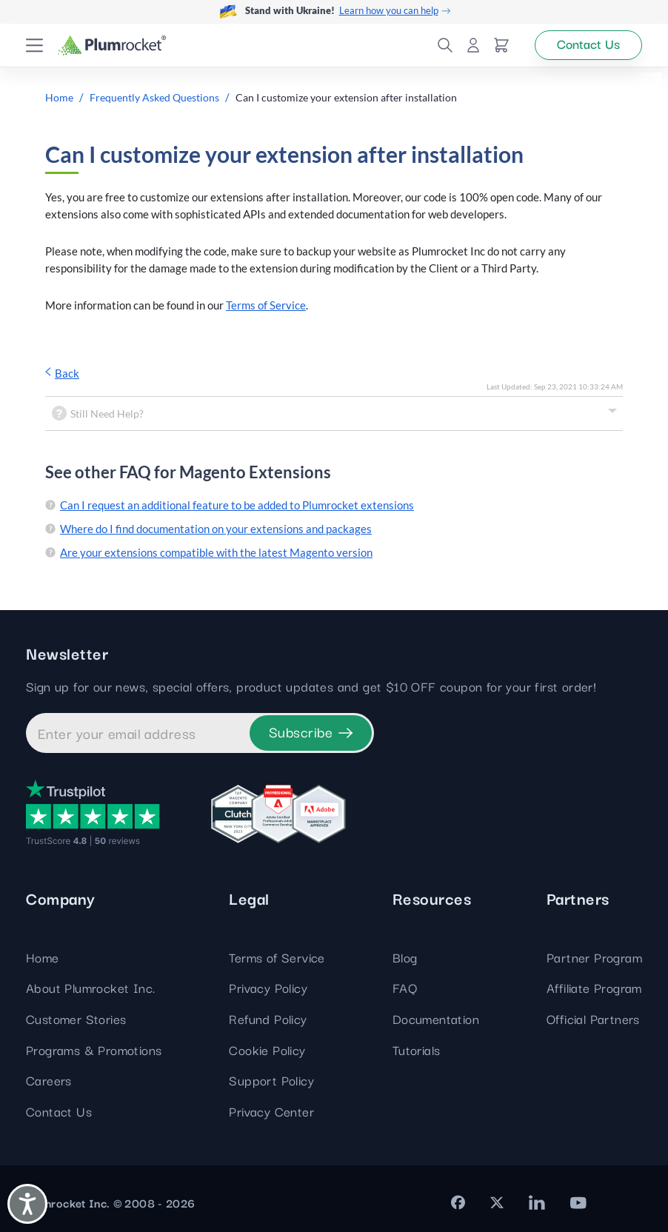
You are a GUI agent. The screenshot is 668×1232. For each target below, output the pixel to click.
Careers (49, 1080)
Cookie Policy (267, 1049)
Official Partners (593, 1018)
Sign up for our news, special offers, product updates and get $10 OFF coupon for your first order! (311, 686)
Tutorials (417, 1049)
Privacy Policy (268, 987)
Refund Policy (268, 1018)
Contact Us (59, 1111)
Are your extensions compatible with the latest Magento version (216, 552)
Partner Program (594, 957)
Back (62, 373)
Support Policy (271, 1080)
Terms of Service (266, 305)
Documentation (436, 1018)
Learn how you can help (395, 11)
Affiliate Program (594, 987)
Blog (405, 957)
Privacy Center (271, 1111)
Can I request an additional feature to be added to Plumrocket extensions (237, 505)
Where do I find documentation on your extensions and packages (216, 528)
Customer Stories (76, 1018)
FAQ (405, 987)
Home (42, 957)
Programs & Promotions (93, 1049)
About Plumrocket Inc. (90, 987)
